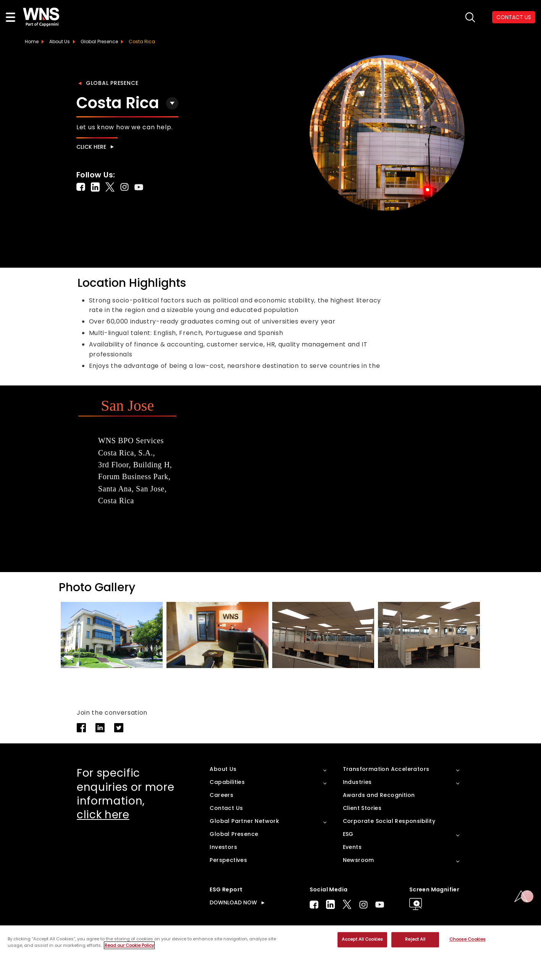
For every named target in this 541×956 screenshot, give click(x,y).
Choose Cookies (467, 939)
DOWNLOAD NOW (233, 902)
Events (352, 847)
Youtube (379, 904)
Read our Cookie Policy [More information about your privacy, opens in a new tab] (129, 945)
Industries (357, 782)
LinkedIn (330, 904)
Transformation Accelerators (386, 769)
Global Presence (112, 83)
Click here (91, 147)
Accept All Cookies (362, 939)
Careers (221, 795)
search (470, 17)
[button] (473, 638)
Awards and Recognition (379, 795)
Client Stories (362, 808)
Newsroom (358, 860)
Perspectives (228, 860)
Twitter (347, 904)
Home (32, 41)
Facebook (314, 904)
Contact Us (226, 808)
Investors (223, 847)
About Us (59, 41)
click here (103, 814)
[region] (270, 940)
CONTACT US (513, 17)
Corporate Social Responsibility (389, 821)
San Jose (127, 405)
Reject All (415, 939)
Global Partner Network (244, 821)
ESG (348, 834)
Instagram (363, 905)
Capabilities (227, 782)
